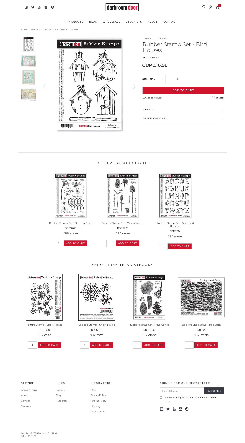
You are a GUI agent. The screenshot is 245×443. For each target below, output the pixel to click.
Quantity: (149, 79)
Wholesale (111, 21)
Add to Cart (183, 90)
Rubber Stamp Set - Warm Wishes (122, 226)
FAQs (93, 389)
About (153, 21)
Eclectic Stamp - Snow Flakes (96, 328)
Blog (93, 21)
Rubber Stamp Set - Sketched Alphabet (175, 228)
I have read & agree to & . (189, 399)
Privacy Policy (98, 395)
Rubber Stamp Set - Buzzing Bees (70, 226)
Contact (170, 21)
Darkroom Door (154, 38)
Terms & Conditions (198, 397)
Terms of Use (98, 411)
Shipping (95, 406)
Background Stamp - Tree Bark (201, 328)
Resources (62, 400)
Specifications (154, 118)
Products (75, 21)
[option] (89, 85)
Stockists (134, 21)
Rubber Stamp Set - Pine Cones (149, 328)
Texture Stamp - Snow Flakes (44, 328)
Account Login (29, 389)
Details (148, 109)
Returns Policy (98, 400)
